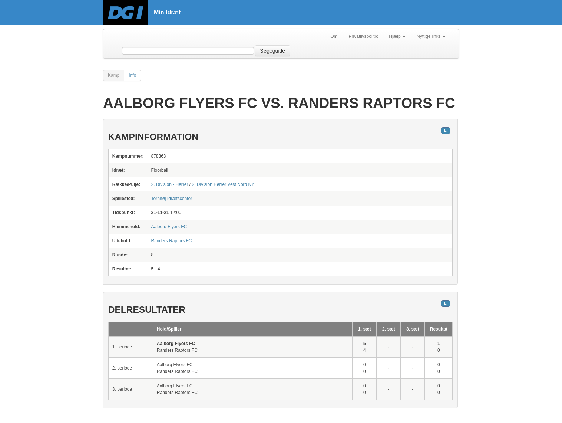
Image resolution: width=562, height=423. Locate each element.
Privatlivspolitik (363, 36)
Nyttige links (431, 36)
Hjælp (397, 36)
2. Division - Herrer (169, 184)
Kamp (113, 75)
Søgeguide (272, 51)
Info (132, 75)
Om (333, 36)
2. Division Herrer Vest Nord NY (223, 184)
